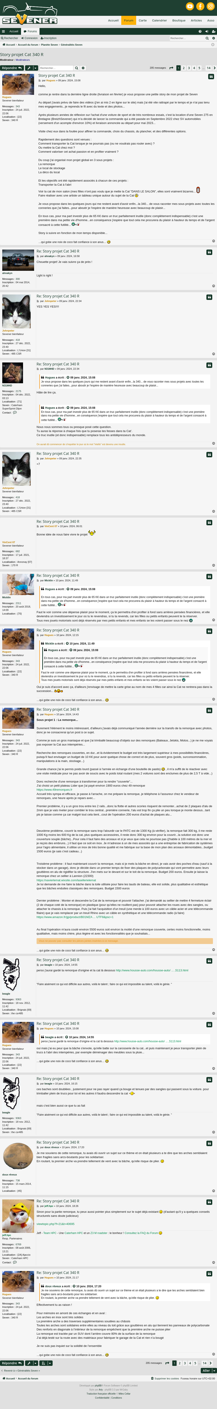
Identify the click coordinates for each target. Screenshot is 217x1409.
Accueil (13, 31)
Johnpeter (8, 330)
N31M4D (7, 385)
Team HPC (49, 1233)
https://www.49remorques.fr (54, 789)
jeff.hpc (6, 1235)
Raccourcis (4, 32)
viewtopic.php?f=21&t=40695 (56, 1224)
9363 (18, 999)
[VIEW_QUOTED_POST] (68, 378)
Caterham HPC (74, 1233)
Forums (32, 31)
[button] (171, 68)
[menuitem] (200, 31)
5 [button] (199, 68)
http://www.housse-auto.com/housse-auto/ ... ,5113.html (152, 970)
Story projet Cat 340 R (21, 54)
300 (18, 279)
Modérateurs (23, 59)
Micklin (6, 597)
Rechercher (11, 38)
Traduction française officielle (101, 1394)
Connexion (31, 38)
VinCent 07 (8, 542)
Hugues (6, 97)
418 (18, 340)
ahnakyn (7, 273)
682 (18, 551)
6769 (18, 1244)
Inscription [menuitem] (214, 32)
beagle (6, 993)
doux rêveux (9, 1174)
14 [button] (208, 68)
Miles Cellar (124, 1394)
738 (18, 1180)
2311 (18, 603)
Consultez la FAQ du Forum (141, 1233)
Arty (101, 1389)
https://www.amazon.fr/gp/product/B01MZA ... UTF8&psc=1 (75, 917)
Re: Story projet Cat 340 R (58, 251)
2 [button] (184, 68)
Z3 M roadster (99, 1233)
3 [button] (189, 68)
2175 (18, 391)
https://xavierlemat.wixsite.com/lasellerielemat (66, 880)
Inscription (50, 38)
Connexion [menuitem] (207, 32)
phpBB (98, 1385)
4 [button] (194, 68)
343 (18, 106)
